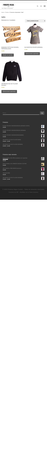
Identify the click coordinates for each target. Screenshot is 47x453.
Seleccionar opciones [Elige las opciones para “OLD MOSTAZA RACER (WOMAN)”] (32, 53)
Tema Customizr (33, 192)
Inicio (2, 12)
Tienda (7, 12)
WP (18, 192)
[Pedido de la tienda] (35, 20)
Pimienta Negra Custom (15, 189)
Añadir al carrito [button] (7, 55)
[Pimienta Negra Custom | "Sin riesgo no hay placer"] (8, 5)
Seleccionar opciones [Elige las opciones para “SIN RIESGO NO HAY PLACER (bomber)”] (9, 91)
